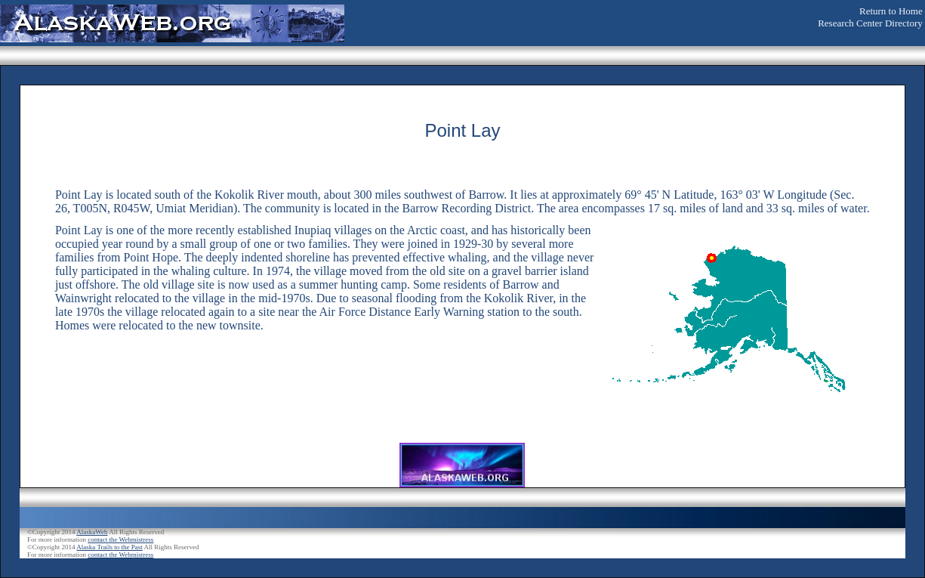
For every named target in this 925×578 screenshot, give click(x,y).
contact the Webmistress (120, 539)
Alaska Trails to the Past (109, 547)
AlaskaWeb (91, 532)
